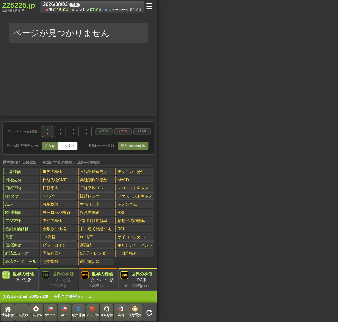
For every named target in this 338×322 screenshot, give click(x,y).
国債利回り (52, 253)
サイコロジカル (131, 237)
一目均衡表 (127, 253)
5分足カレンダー (94, 253)
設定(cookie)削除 (133, 146)
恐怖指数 (50, 261)
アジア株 (13, 220)
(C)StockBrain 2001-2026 (25, 296)
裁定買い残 (89, 261)
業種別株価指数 (93, 180)
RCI (120, 229)
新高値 (86, 245)
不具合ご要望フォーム (72, 296)
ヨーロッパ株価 (56, 212)
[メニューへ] (150, 7)
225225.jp (18, 6)
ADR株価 (50, 204)
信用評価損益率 (93, 220)
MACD (123, 180)
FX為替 (49, 237)
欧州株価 (13, 212)
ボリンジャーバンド (134, 245)
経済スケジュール (20, 261)
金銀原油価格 (16, 229)
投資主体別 (89, 212)
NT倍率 (86, 237)
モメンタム (127, 204)
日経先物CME (55, 180)
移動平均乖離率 (131, 220)
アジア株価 (52, 220)
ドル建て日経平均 (95, 229)
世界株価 (13, 171)
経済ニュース (16, 253)
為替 (9, 237)
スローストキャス (133, 188)
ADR (9, 204)
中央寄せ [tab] (67, 146)
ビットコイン (54, 245)
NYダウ (11, 196)
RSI (120, 212)
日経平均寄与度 (93, 171)
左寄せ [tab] (50, 146)
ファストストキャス (134, 196)
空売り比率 (89, 204)
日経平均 (13, 188)
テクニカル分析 (131, 171)
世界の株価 (52, 171)
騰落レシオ (89, 196)
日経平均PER (91, 188)
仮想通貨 (13, 245)
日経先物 (13, 180)
